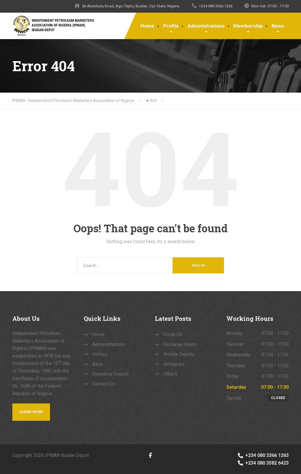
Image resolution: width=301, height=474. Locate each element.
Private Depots (179, 354)
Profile (171, 26)
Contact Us (103, 384)
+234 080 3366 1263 (263, 455)
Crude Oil (172, 334)
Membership (248, 26)
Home (147, 26)
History (99, 354)
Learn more (31, 412)
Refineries (174, 364)
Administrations (206, 26)
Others (170, 374)
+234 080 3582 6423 (263, 463)
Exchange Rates (179, 344)
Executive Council (110, 374)
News (278, 26)
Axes (97, 364)
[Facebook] (150, 455)
